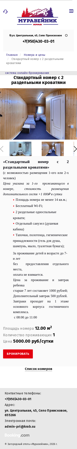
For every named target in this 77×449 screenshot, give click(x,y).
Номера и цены (34, 55)
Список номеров (38, 369)
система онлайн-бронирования (27, 73)
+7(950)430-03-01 (38, 41)
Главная (12, 55)
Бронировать (18, 354)
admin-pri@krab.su (20, 426)
